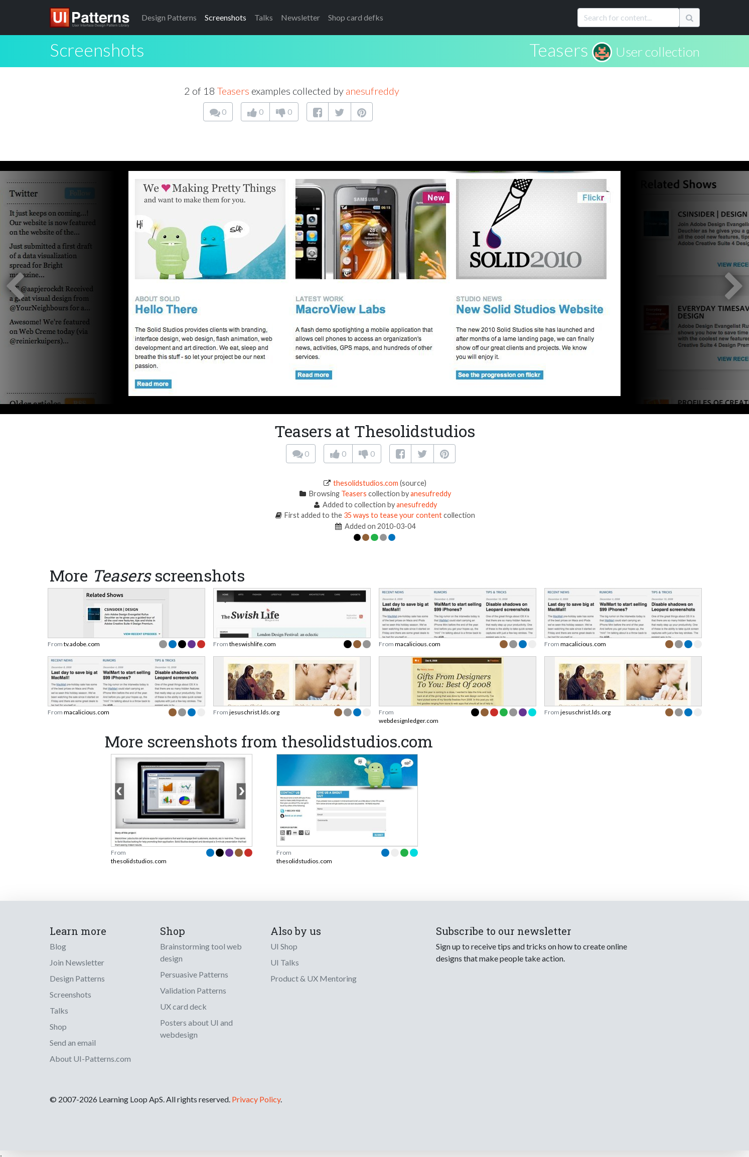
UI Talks (284, 962)
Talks (263, 17)
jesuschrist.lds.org (254, 712)
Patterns (169, 17)
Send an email (73, 1042)
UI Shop (283, 946)
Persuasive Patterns (194, 974)
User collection (658, 52)
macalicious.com (417, 644)
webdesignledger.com (408, 720)
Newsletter (300, 17)
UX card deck (183, 1006)
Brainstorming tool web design (201, 952)
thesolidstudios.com (365, 483)
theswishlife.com (252, 644)
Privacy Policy (256, 1099)
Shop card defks (355, 17)
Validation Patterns (193, 990)
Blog (58, 946)
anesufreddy (372, 91)
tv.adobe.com (82, 644)
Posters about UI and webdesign (196, 1028)
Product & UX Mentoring (313, 978)
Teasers (558, 49)
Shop (58, 1026)
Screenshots (225, 17)
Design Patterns (77, 978)
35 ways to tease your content (393, 515)
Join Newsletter (77, 962)
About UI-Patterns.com (90, 1058)
